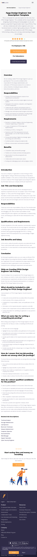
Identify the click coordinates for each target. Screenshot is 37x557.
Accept (14, 552)
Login (2, 501)
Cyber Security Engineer (7, 440)
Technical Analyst (6, 420)
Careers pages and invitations (9, 510)
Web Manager (5, 436)
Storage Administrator (7, 422)
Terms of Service (12, 555)
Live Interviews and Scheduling (9, 517)
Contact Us (4, 537)
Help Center (22, 507)
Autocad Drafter (5, 433)
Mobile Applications (6, 522)
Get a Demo (22, 519)
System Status (23, 517)
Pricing (3, 524)
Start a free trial (11, 501)
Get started (18, 465)
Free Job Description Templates (27, 512)
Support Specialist (6, 438)
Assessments (4, 512)
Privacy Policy (4, 555)
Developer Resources (25, 510)
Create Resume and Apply (18, 61)
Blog (2, 535)
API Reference (23, 514)
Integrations (4, 519)
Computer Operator (6, 431)
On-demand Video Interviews (8, 507)
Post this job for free (18, 51)
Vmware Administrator (7, 429)
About (2, 530)
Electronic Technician (7, 427)
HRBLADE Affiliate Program (8, 532)
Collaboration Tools (6, 514)
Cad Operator (5, 424)
